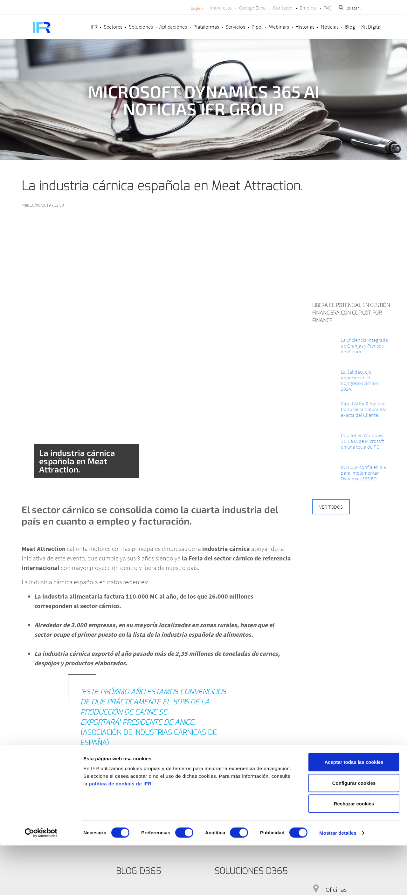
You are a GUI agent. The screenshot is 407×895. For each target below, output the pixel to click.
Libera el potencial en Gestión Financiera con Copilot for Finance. (351, 313)
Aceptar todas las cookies (353, 811)
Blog (350, 26)
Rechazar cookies (354, 853)
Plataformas (206, 26)
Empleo (308, 7)
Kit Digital (371, 26)
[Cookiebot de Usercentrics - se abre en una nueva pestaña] (41, 882)
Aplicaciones (173, 26)
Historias (304, 26)
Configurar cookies (354, 832)
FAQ (327, 7)
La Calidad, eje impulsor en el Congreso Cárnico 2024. (359, 380)
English (197, 8)
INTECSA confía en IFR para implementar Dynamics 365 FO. (363, 472)
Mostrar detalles (337, 882)
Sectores (113, 26)
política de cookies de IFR (120, 833)
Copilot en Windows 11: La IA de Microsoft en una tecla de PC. (362, 441)
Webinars (279, 26)
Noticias (330, 26)
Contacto (283, 7)
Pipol (257, 26)
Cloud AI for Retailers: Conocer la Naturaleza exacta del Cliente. (364, 409)
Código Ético (252, 7)
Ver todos (331, 507)
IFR (94, 26)
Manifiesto (221, 7)
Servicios (235, 26)
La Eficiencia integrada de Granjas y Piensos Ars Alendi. (364, 345)
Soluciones (141, 26)
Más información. (44, 791)
